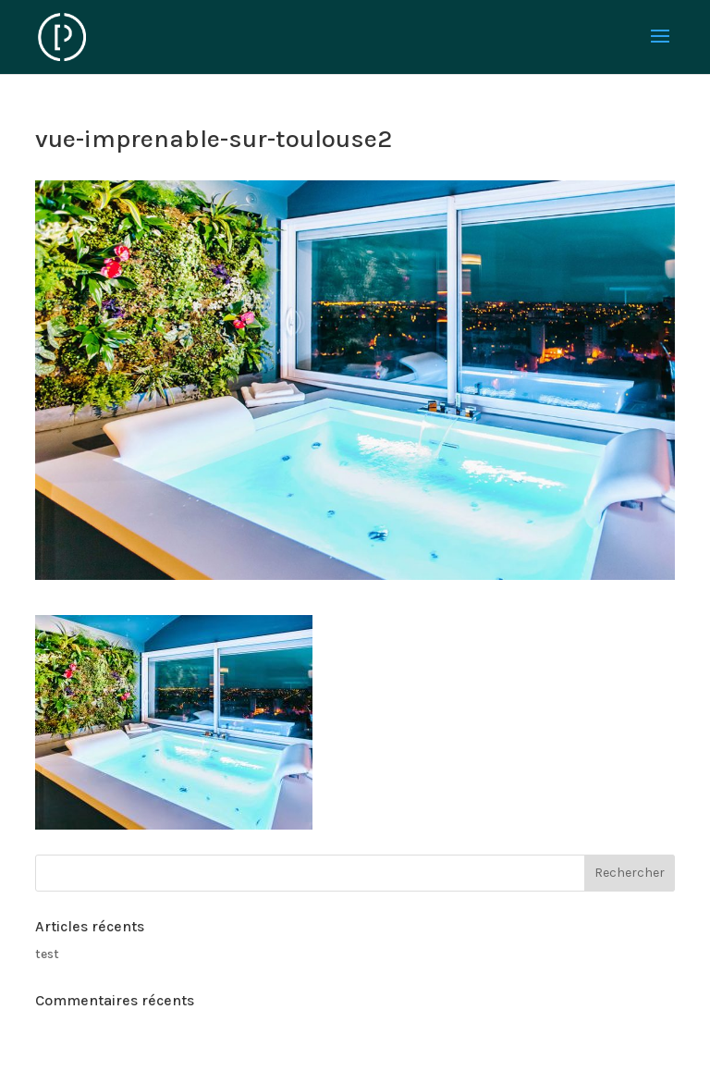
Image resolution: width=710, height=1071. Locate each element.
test (47, 954)
